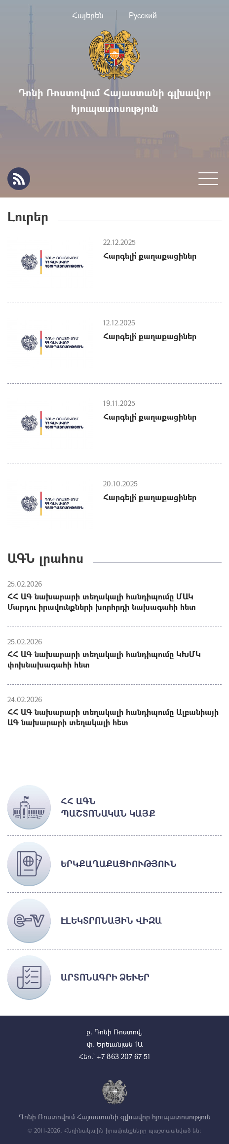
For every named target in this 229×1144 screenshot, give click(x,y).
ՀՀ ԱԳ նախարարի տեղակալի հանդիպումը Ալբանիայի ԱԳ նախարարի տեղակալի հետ (113, 717)
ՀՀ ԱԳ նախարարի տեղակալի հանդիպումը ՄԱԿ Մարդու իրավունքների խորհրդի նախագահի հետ (101, 601)
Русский (143, 15)
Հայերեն (88, 15)
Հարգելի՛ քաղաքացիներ (149, 255)
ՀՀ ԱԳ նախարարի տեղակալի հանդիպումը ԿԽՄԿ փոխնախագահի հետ (104, 659)
